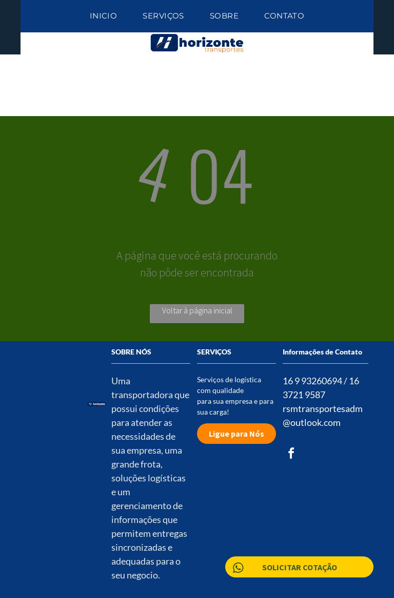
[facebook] (291, 454)
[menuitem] (103, 16)
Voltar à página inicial (197, 310)
